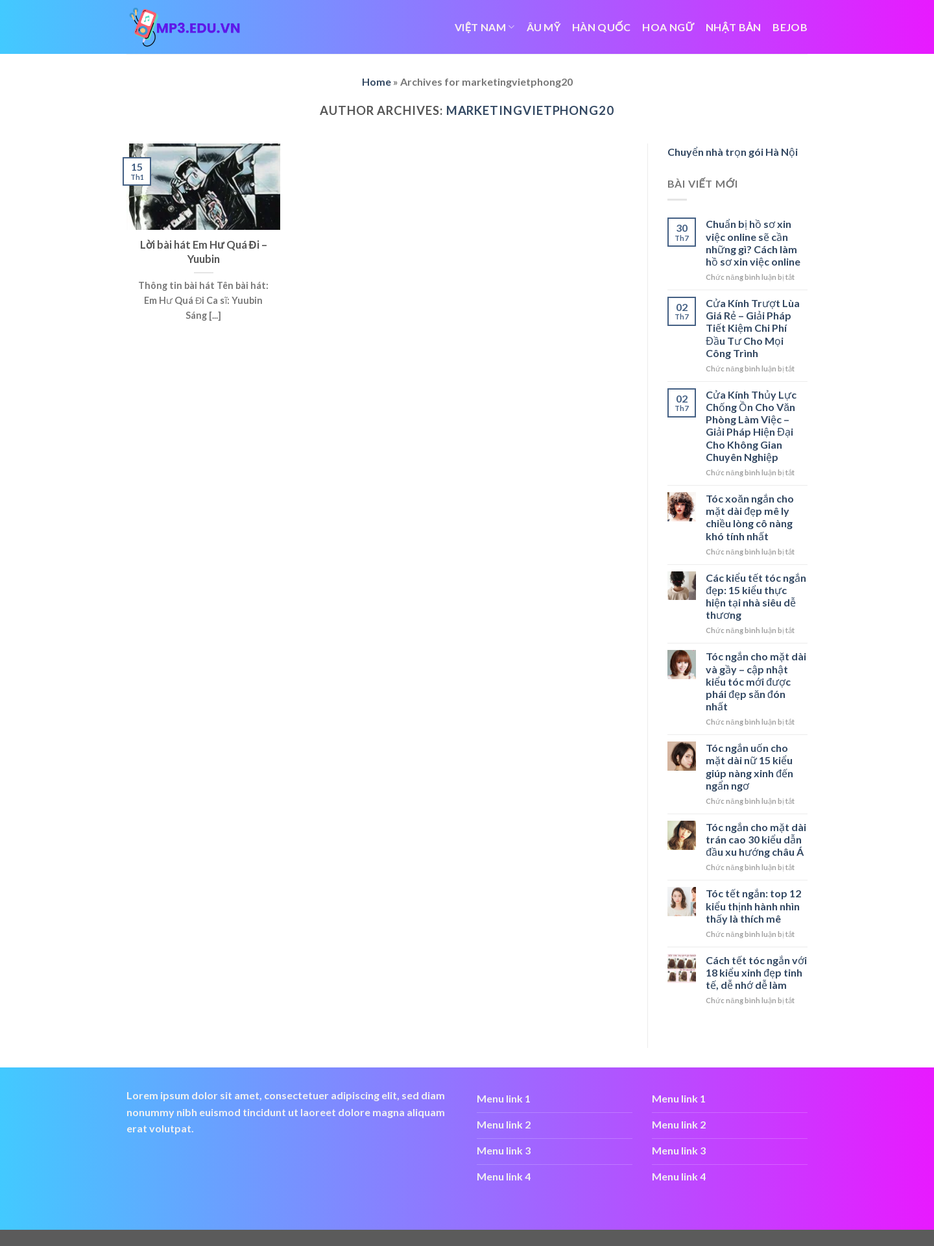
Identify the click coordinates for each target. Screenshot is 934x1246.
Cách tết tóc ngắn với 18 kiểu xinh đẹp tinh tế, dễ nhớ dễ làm (756, 972)
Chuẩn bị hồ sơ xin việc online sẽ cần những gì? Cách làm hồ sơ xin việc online (753, 243)
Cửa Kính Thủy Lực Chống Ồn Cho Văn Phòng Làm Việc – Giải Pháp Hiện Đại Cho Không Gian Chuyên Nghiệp (751, 425)
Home (376, 81)
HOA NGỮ (668, 27)
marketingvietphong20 (530, 110)
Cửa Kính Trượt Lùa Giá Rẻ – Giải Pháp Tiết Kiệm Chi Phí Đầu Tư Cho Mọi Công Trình (753, 328)
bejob (790, 27)
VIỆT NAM (484, 27)
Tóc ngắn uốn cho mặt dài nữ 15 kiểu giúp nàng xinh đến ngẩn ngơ (749, 766)
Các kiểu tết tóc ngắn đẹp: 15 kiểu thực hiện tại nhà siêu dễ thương (756, 596)
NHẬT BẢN (733, 27)
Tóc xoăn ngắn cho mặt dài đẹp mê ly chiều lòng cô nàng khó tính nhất (750, 517)
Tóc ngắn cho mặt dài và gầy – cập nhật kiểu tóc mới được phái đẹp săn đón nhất (756, 681)
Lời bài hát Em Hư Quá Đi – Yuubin (203, 252)
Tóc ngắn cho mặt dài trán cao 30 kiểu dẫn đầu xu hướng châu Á (756, 839)
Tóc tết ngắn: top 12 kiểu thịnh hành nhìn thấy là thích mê (753, 905)
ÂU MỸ (544, 27)
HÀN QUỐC (601, 27)
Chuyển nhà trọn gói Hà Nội (732, 151)
